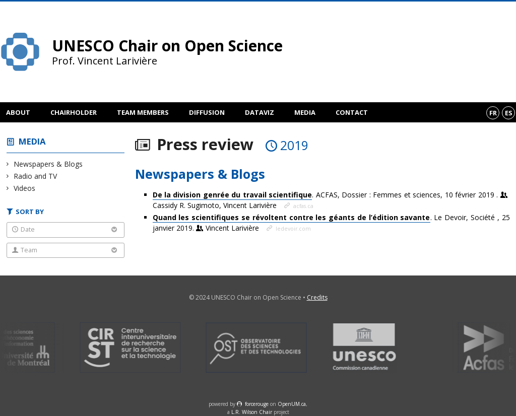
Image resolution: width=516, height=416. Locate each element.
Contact (352, 112)
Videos (24, 188)
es (508, 112)
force (257, 403)
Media (304, 112)
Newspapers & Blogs (48, 164)
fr (493, 112)
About (18, 112)
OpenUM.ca (292, 403)
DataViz (259, 112)
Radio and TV (35, 176)
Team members (143, 112)
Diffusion (207, 112)
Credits (317, 297)
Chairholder (73, 112)
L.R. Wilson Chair (251, 411)
